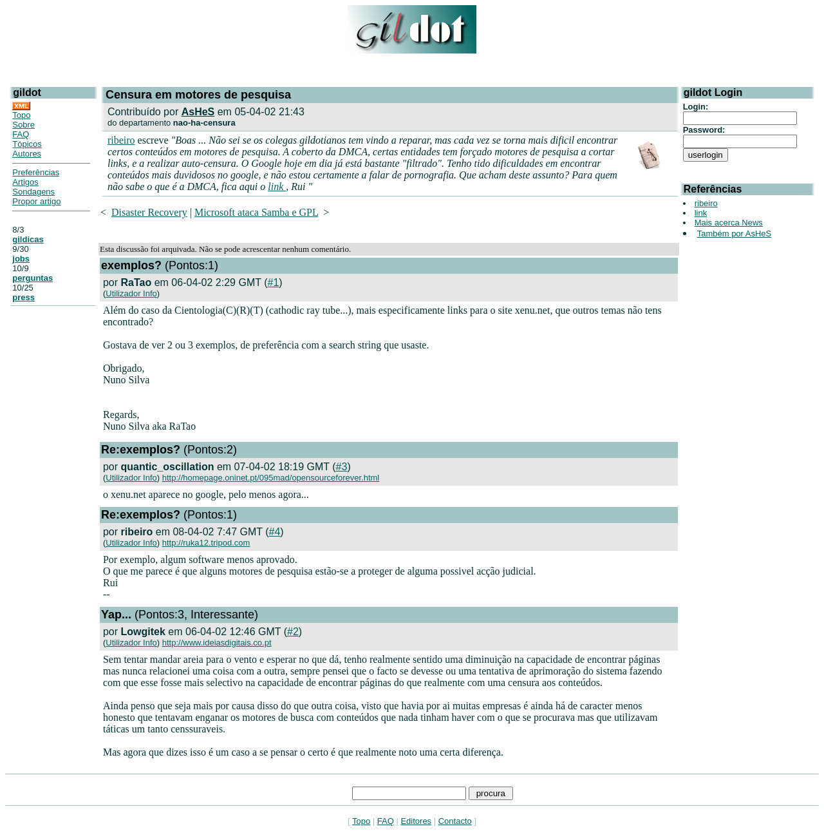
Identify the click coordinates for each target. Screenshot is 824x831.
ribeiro (121, 140)
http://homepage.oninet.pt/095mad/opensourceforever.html (271, 477)
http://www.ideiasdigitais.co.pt (217, 642)
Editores (415, 821)
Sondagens (33, 191)
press (23, 297)
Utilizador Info (131, 293)
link (277, 186)
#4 (275, 531)
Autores (26, 153)
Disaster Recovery (149, 212)
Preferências (35, 172)
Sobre (23, 124)
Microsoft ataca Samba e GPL (256, 212)
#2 (293, 631)
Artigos (25, 182)
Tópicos (27, 144)
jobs (21, 258)
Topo (21, 115)
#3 (342, 466)
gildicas (27, 239)
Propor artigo (36, 201)
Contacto (455, 821)
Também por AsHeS (734, 233)
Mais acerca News (729, 222)
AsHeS (198, 111)
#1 (273, 282)
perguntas (32, 278)
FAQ (20, 134)
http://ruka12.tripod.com (206, 543)
